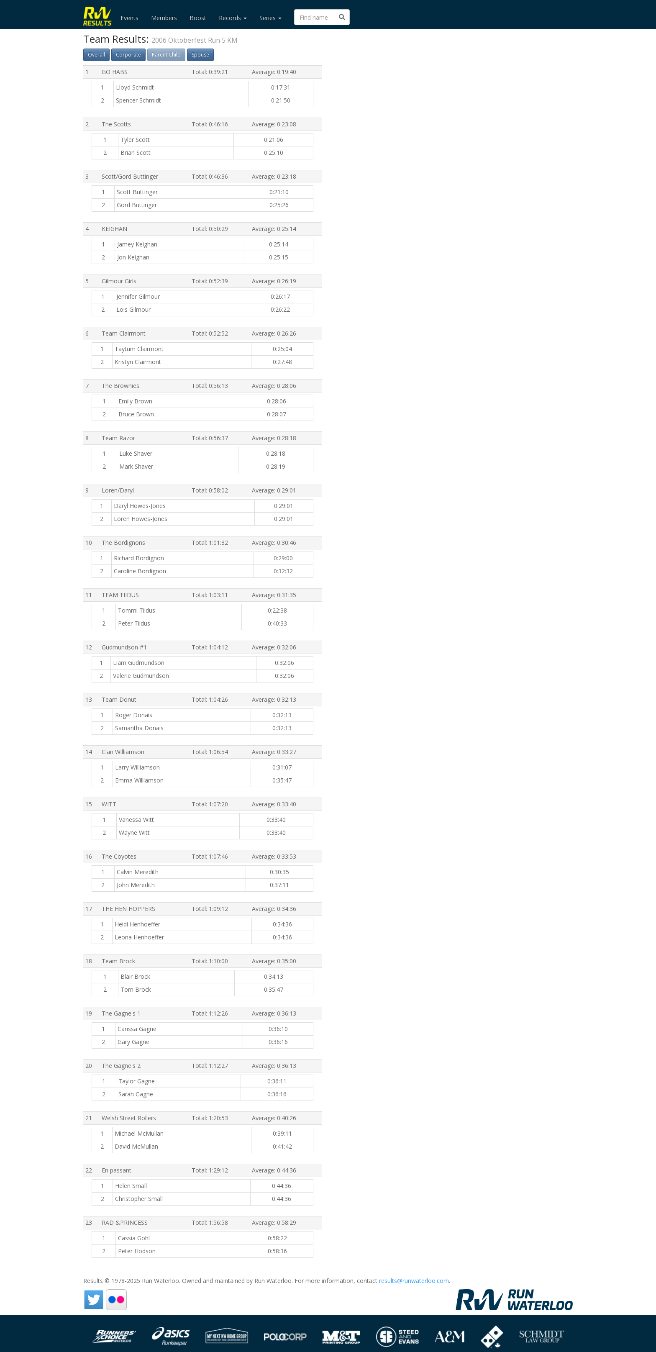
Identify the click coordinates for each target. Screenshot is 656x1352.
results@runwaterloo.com (414, 1281)
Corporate (128, 54)
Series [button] (270, 18)
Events (129, 18)
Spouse (200, 54)
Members (164, 18)
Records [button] (233, 18)
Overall (96, 54)
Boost (198, 18)
